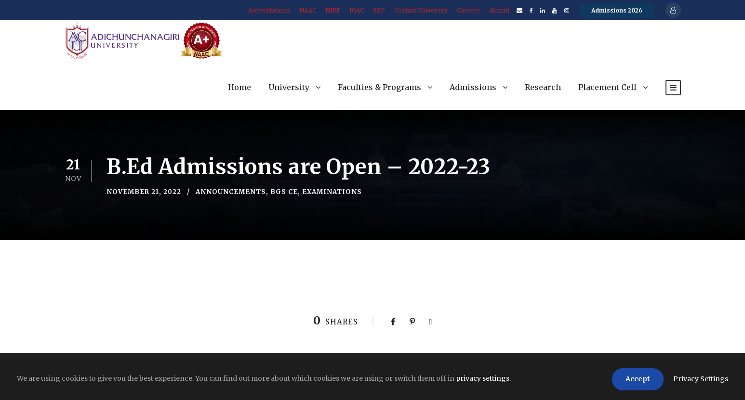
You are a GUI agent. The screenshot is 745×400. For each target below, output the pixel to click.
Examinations (332, 192)
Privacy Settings (700, 378)
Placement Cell (607, 87)
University (288, 87)
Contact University (421, 10)
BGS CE (284, 192)
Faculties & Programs (379, 87)
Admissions (473, 87)
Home (239, 87)
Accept (637, 378)
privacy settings (482, 378)
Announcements (231, 192)
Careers (468, 10)
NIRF (332, 10)
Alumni (499, 10)
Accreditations (269, 10)
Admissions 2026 (616, 10)
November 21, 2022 (143, 192)
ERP (379, 10)
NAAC (307, 10)
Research (543, 87)
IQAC (356, 10)
